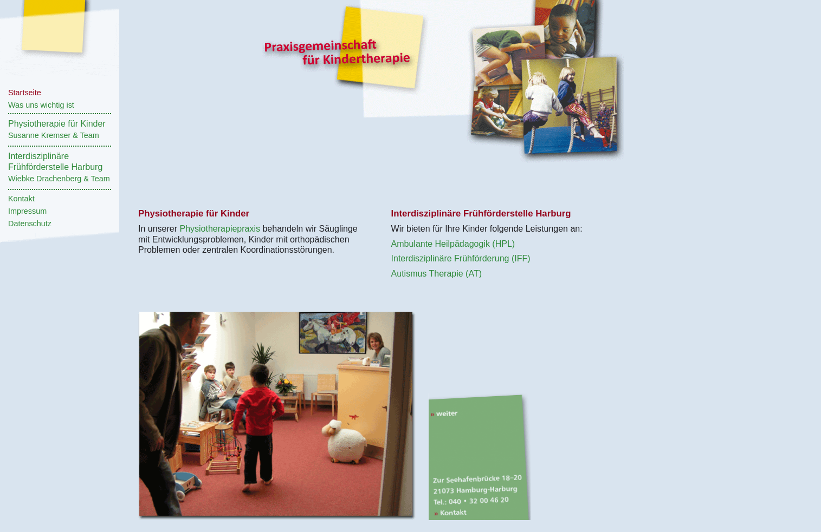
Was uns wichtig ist (41, 105)
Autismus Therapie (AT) (436, 273)
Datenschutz (29, 223)
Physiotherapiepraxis (219, 228)
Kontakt (21, 198)
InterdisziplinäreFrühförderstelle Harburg (59, 167)
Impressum (27, 211)
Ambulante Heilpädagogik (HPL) (453, 243)
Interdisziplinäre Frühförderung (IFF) (461, 258)
